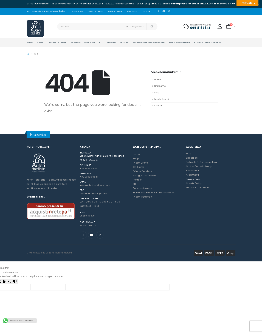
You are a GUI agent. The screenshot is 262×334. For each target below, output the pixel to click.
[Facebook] (158, 11)
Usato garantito (179, 42)
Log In (146, 11)
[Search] (152, 26)
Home (30, 42)
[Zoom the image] (38, 153)
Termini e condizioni (197, 187)
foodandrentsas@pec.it (93, 193)
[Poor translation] (12, 281)
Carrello (132, 11)
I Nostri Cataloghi (143, 196)
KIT (134, 184)
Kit (101, 42)
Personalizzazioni (117, 42)
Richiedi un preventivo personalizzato (154, 192)
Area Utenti (115, 11)
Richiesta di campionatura (201, 162)
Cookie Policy (194, 183)
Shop (40, 42)
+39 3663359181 (89, 168)
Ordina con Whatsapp (199, 166)
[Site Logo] (35, 28)
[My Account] (219, 26)
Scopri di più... (36, 196)
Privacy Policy (194, 179)
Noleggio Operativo (144, 175)
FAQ (188, 153)
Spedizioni (192, 157)
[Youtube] (163, 11)
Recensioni (192, 170)
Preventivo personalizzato (149, 42)
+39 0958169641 (89, 176)
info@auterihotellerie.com (95, 185)
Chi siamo (77, 11)
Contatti (158, 105)
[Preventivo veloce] (198, 27)
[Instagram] (169, 11)
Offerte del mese (56, 42)
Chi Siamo (160, 85)
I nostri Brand (161, 99)
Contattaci (95, 11)
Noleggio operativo (83, 42)
